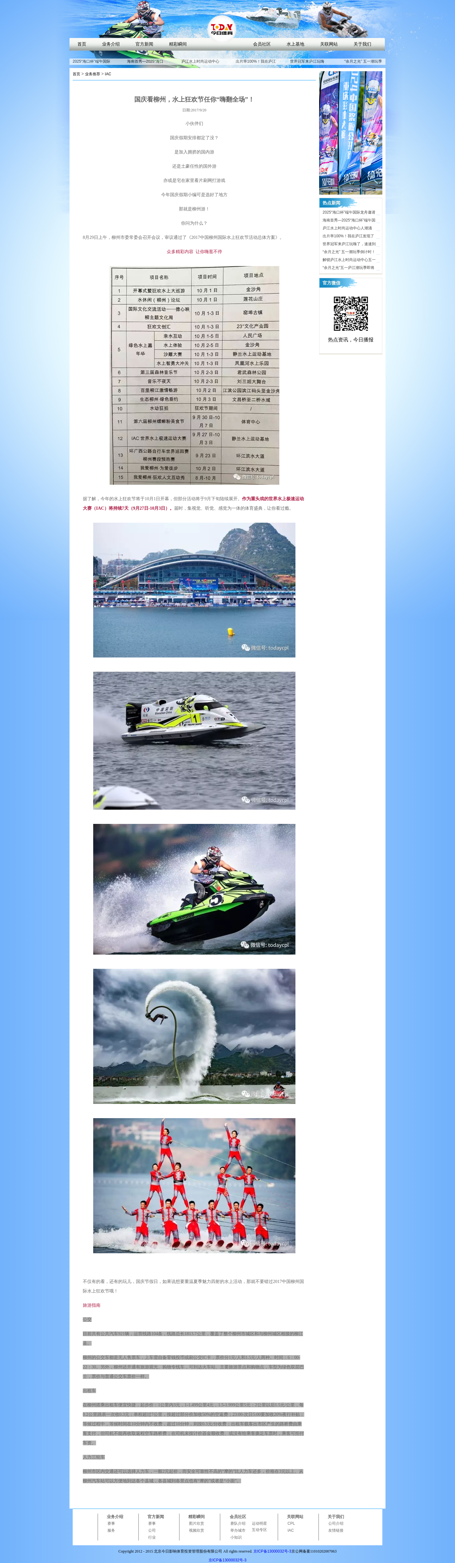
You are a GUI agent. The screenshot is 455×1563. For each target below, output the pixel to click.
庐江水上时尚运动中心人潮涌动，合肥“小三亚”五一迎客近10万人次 (349, 229)
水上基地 (295, 44)
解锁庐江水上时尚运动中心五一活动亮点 (349, 261)
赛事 (111, 1523)
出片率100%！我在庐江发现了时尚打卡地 (256, 64)
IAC (108, 74)
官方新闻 (144, 44)
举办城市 (238, 1530)
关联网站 (329, 44)
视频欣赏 (196, 1530)
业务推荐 (92, 74)
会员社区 (262, 44)
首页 (81, 44)
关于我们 (362, 44)
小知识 (236, 1537)
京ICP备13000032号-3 (272, 1551)
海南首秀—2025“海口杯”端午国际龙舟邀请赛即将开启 (349, 221)
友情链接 (335, 1530)
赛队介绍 (238, 1523)
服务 (111, 1530)
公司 (152, 1530)
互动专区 (259, 1530)
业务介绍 (111, 44)
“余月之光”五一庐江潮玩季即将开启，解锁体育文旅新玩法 (348, 268)
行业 (152, 1537)
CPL (291, 1523)
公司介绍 (335, 1523)
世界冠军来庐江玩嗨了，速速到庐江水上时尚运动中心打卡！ (349, 245)
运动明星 (259, 1523)
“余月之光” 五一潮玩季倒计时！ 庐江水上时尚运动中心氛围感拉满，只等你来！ (349, 253)
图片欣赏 (196, 1523)
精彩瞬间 (178, 44)
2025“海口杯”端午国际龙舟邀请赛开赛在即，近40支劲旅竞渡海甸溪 (349, 213)
